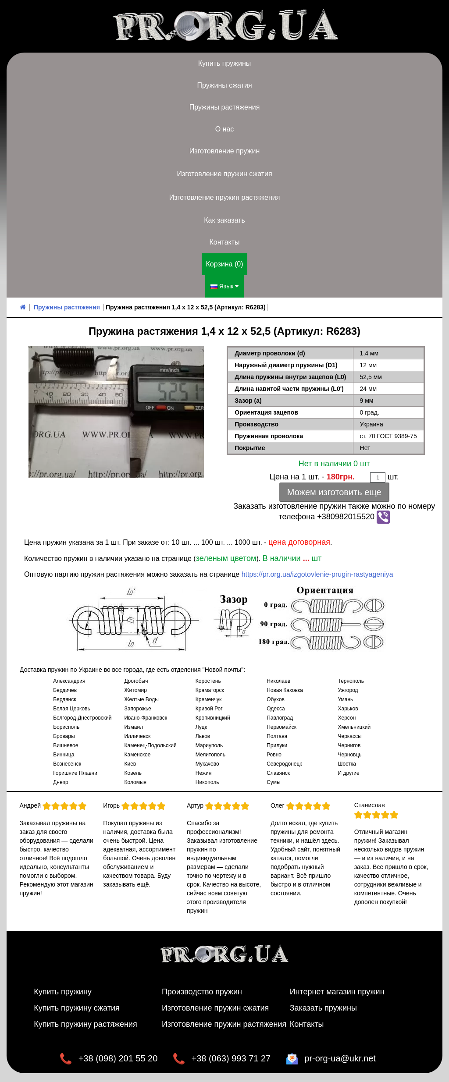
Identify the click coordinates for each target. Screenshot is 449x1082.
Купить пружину (63, 991)
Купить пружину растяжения (85, 1024)
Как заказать (224, 220)
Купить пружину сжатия (77, 1008)
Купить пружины (224, 63)
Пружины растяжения (224, 107)
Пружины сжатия (224, 85)
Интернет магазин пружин (337, 991)
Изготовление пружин (224, 151)
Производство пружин (202, 991)
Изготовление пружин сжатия (224, 173)
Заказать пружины (323, 1008)
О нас (224, 129)
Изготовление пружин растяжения (224, 197)
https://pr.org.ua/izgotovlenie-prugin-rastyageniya (317, 574)
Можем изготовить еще (334, 492)
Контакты (224, 242)
